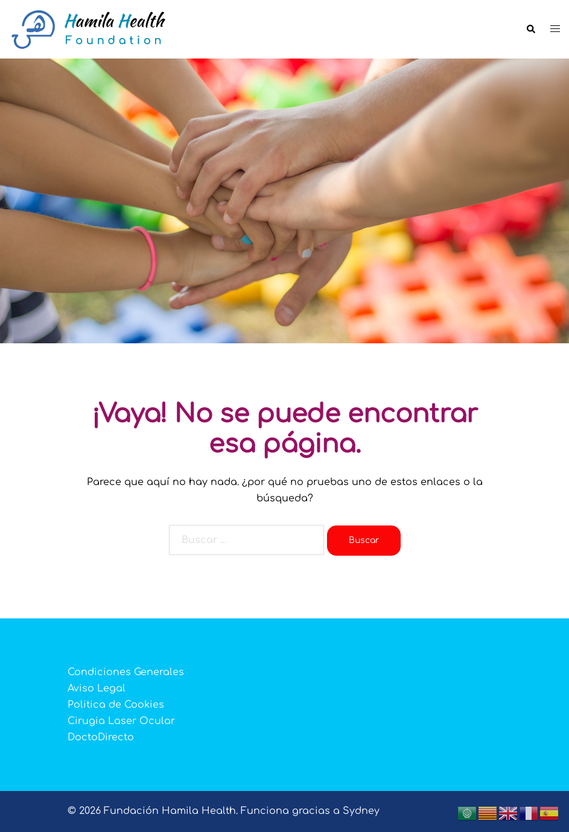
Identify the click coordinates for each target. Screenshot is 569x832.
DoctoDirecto (101, 737)
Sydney (361, 810)
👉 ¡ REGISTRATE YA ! (285, 302)
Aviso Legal (97, 688)
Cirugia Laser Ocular (121, 721)
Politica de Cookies (116, 704)
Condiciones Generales (126, 672)
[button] (530, 29)
